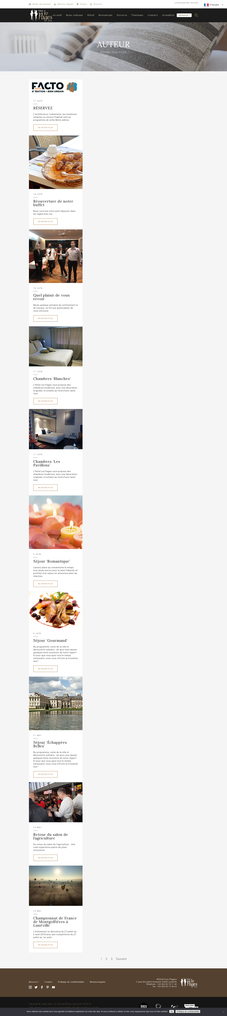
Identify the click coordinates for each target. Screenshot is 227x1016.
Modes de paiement (41, 4)
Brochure (98, 4)
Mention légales (97, 982)
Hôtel (90, 15)
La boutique (180, 3)
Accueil (57, 15)
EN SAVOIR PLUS (45, 128)
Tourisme (137, 15)
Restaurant (105, 15)
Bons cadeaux (74, 15)
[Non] (223, 1012)
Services (122, 15)
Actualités (168, 15)
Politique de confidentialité (71, 982)
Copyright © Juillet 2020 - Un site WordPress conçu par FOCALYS (60, 1004)
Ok (171, 1011)
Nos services (192, 3)
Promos (83, 4)
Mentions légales (65, 4)
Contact (153, 15)
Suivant (121, 959)
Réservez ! (184, 15)
